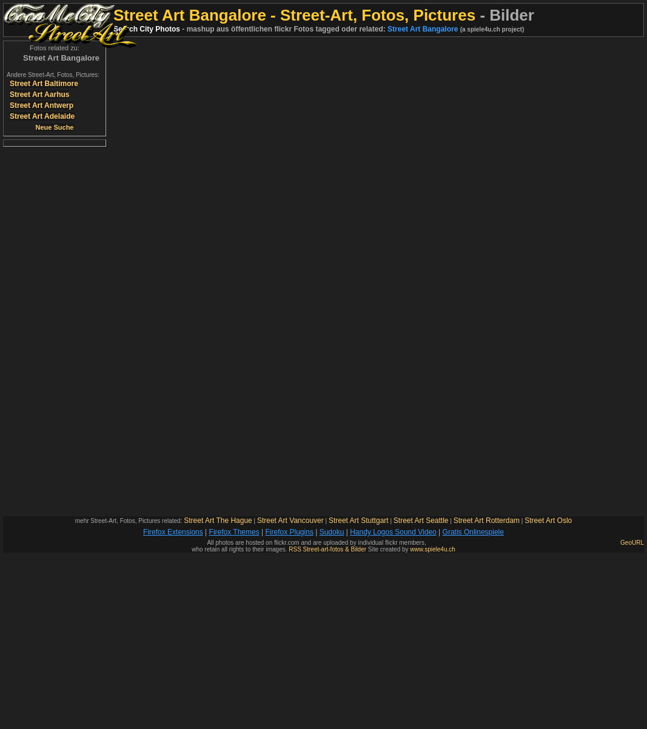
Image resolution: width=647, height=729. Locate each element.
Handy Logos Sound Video (393, 532)
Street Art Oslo (548, 520)
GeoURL (632, 542)
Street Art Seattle (421, 520)
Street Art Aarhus (39, 94)
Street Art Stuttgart (359, 520)
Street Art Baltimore (44, 83)
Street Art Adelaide (42, 116)
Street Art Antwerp (41, 105)
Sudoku (332, 532)
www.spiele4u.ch (432, 549)
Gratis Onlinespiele (473, 532)
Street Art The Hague (218, 520)
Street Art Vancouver (290, 520)
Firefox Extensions (173, 532)
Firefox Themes (234, 532)
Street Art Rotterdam (487, 520)
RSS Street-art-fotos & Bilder (327, 549)
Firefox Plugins (289, 532)
